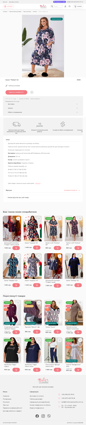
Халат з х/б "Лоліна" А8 (53, 243)
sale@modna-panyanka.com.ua (75, 1)
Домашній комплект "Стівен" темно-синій (11, 243)
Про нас (5, 2)
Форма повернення (37, 408)
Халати (37, 183)
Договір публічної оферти (12, 411)
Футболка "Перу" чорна (10, 365)
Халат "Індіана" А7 (31, 280)
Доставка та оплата (37, 396)
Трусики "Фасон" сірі (32, 327)
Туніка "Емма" (50, 327)
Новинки (6, 396)
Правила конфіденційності (12, 408)
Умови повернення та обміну (40, 405)
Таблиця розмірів (36, 399)
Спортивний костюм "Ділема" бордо (11, 328)
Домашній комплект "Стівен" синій (53, 281)
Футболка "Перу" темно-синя (31, 365)
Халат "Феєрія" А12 (10, 280)
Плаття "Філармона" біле (73, 365)
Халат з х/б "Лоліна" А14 (73, 243)
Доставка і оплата (14, 2)
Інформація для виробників (40, 402)
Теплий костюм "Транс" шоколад (72, 328)
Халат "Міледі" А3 (72, 280)
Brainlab (81, 422)
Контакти (6, 402)
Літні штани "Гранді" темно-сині (53, 365)
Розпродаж (7, 399)
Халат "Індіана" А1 (31, 243)
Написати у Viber (59, 2)
